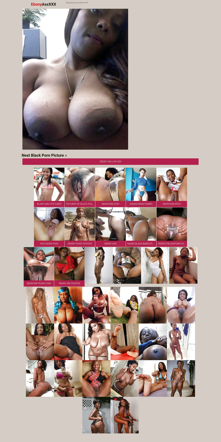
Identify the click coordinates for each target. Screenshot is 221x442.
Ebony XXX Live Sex (110, 161)
